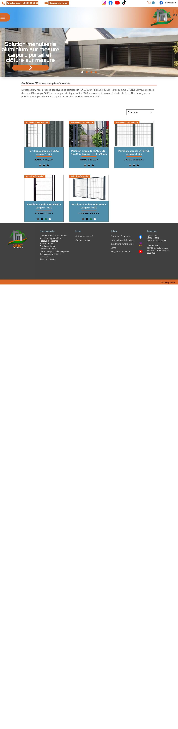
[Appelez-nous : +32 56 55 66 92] (22, 3)
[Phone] (3, 3)
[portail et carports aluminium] (82, 72)
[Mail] (46, 3)
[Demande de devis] (91, 72)
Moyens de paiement (120, 251)
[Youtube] (117, 3)
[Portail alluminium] (30, 67)
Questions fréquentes (121, 236)
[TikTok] (124, 3)
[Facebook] (110, 3)
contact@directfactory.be (156, 240)
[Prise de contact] (96, 72)
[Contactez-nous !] (58, 3)
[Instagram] (103, 3)
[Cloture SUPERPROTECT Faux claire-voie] (87, 72)
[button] (151, 2)
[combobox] (140, 112)
